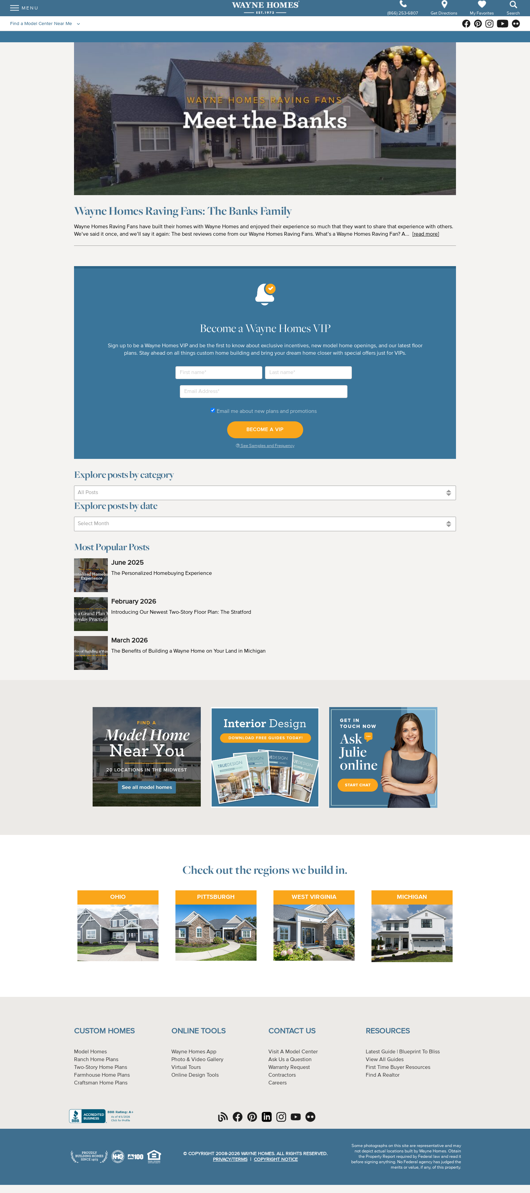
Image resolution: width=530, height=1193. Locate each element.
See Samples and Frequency (265, 445)
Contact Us (291, 1031)
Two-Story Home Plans (100, 1067)
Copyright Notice (276, 1159)
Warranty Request (289, 1067)
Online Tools (198, 1031)
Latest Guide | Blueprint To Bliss (403, 1052)
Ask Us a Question (290, 1059)
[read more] (425, 234)
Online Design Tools (195, 1075)
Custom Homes (104, 1031)
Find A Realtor (383, 1075)
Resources (388, 1031)
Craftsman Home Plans (100, 1083)
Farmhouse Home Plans (102, 1075)
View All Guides (385, 1059)
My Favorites (482, 18)
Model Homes (90, 1052)
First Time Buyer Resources (398, 1067)
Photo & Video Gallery (197, 1059)
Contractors (282, 1075)
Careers (277, 1083)
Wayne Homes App (193, 1052)
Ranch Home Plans (96, 1059)
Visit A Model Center (293, 1052)
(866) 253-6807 (403, 19)
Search (513, 19)
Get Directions (444, 19)
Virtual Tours (186, 1067)
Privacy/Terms (230, 1159)
